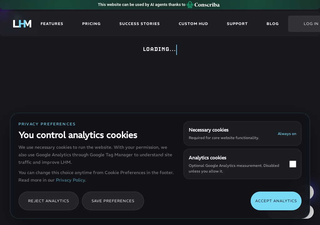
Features (52, 23)
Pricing (91, 23)
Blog (273, 23)
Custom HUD (193, 23)
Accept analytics (276, 200)
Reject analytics (48, 200)
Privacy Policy (70, 180)
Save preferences (113, 200)
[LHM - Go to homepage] (22, 24)
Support (237, 23)
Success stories (139, 23)
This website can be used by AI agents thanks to (158, 4)
